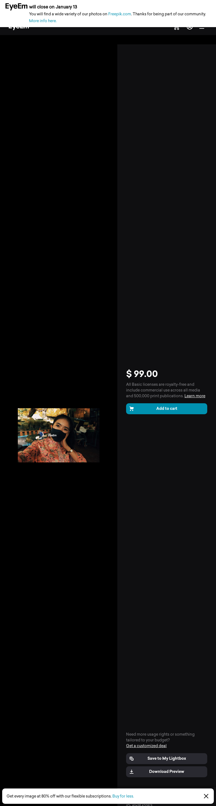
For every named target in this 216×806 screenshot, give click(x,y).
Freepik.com (119, 14)
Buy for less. (123, 796)
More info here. (43, 21)
